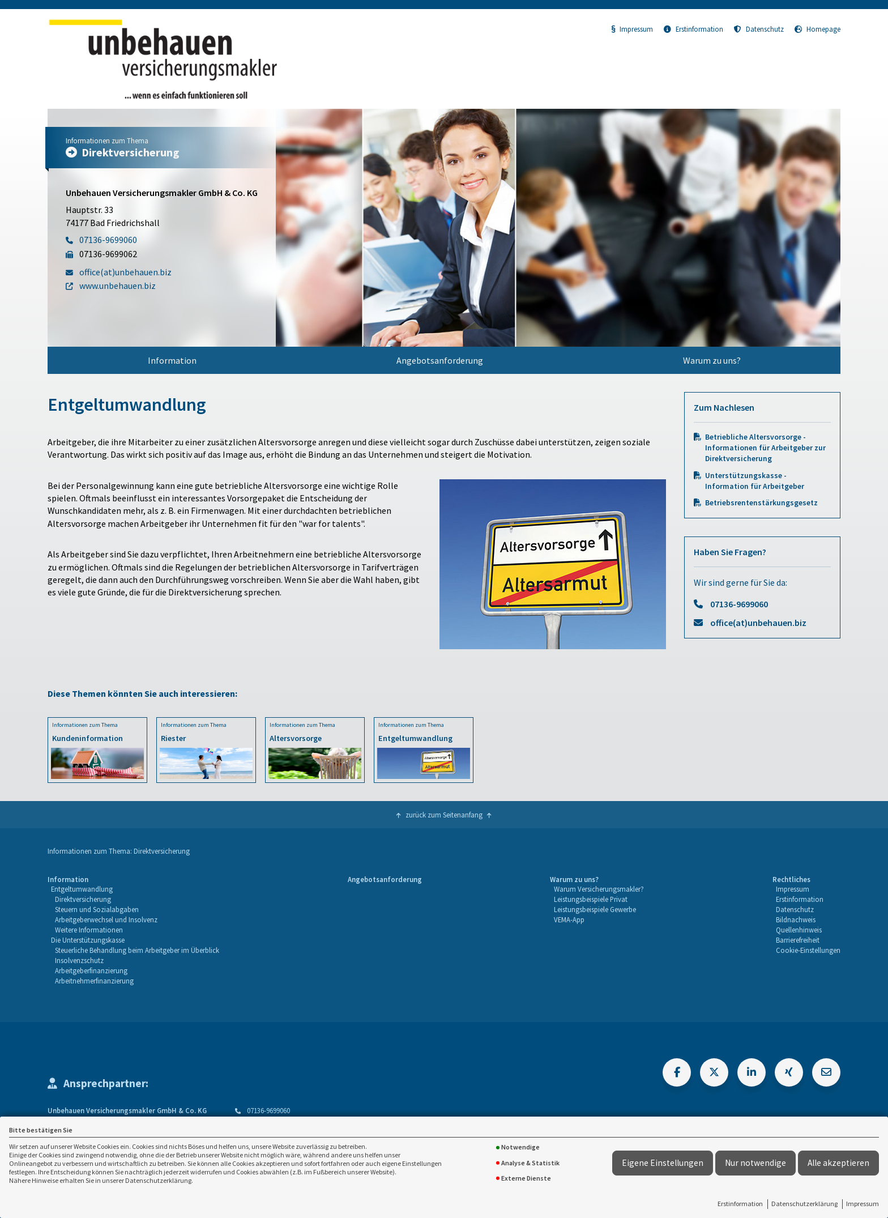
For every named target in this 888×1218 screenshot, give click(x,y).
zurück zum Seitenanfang (444, 814)
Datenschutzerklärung (804, 1203)
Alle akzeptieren (838, 1162)
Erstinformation (740, 1203)
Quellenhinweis (799, 929)
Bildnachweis (796, 919)
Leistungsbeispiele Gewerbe (595, 909)
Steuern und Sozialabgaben (97, 909)
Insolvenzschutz (79, 960)
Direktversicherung (83, 899)
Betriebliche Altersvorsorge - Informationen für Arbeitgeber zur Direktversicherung (765, 447)
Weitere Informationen (89, 929)
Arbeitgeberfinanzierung (91, 970)
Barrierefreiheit (797, 939)
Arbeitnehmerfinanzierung (94, 980)
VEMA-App (569, 919)
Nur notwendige (755, 1162)
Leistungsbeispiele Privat (590, 899)
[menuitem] (172, 360)
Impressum (862, 1203)
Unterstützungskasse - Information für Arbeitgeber (754, 481)
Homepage (817, 28)
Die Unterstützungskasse (88, 939)
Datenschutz (759, 28)
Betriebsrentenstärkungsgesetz (761, 503)
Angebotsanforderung (439, 360)
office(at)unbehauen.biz (758, 622)
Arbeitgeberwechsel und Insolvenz (106, 919)
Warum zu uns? (712, 360)
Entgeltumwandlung (82, 888)
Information (172, 360)
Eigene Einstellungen (662, 1162)
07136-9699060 (739, 604)
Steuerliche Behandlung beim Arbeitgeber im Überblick (137, 950)
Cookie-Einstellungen (808, 950)
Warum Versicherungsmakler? (599, 888)
